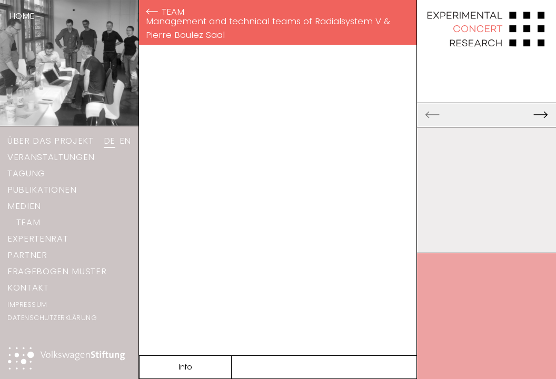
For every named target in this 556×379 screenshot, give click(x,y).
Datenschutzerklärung (52, 317)
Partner (27, 254)
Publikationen (42, 189)
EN (125, 140)
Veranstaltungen (51, 157)
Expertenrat (37, 238)
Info (185, 367)
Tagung (26, 173)
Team (28, 222)
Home (21, 15)
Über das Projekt (50, 140)
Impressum (27, 304)
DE (109, 140)
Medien (24, 206)
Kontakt (28, 287)
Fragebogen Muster (56, 271)
